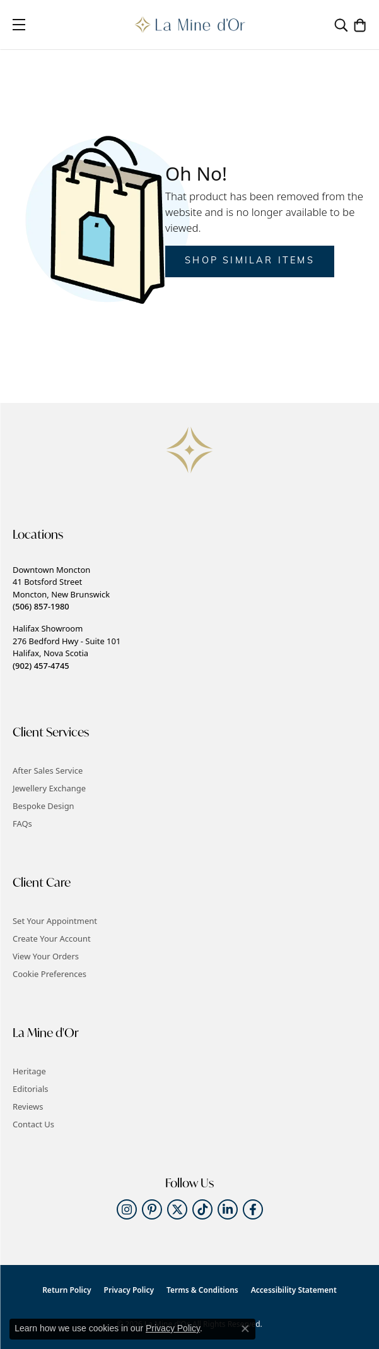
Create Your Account (52, 938)
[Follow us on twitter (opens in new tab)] (177, 1209)
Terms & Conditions (202, 1290)
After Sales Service (48, 770)
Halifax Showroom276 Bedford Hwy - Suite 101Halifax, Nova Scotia (66, 647)
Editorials (31, 1088)
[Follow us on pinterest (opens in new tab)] (152, 1209)
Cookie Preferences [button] (49, 974)
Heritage (29, 1071)
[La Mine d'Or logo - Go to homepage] (189, 24)
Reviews (28, 1106)
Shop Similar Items (250, 261)
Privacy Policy (129, 1290)
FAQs (22, 823)
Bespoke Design (43, 806)
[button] (341, 24)
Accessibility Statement (294, 1290)
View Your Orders (46, 956)
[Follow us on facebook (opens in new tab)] (253, 1209)
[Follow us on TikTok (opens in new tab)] (202, 1209)
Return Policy (66, 1290)
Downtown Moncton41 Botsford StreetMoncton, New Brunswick (61, 588)
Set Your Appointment (55, 920)
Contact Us (33, 1124)
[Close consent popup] (245, 1329)
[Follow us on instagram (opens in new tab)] (127, 1209)
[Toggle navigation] (19, 24)
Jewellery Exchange (49, 788)
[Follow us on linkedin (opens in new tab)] (228, 1209)
